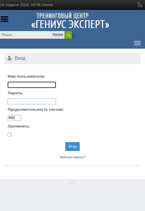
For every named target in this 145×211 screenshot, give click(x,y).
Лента (47, 5)
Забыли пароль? (72, 157)
